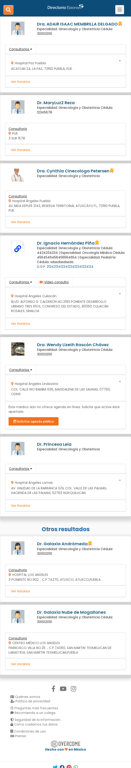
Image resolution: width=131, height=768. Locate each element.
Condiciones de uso (28, 731)
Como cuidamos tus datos (34, 724)
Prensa (18, 736)
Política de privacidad (30, 701)
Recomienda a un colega (32, 712)
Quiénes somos (25, 696)
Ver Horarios (20, 81)
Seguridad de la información (35, 719)
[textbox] (64, 65)
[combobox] (64, 65)
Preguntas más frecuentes (34, 708)
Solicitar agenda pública (33, 421)
